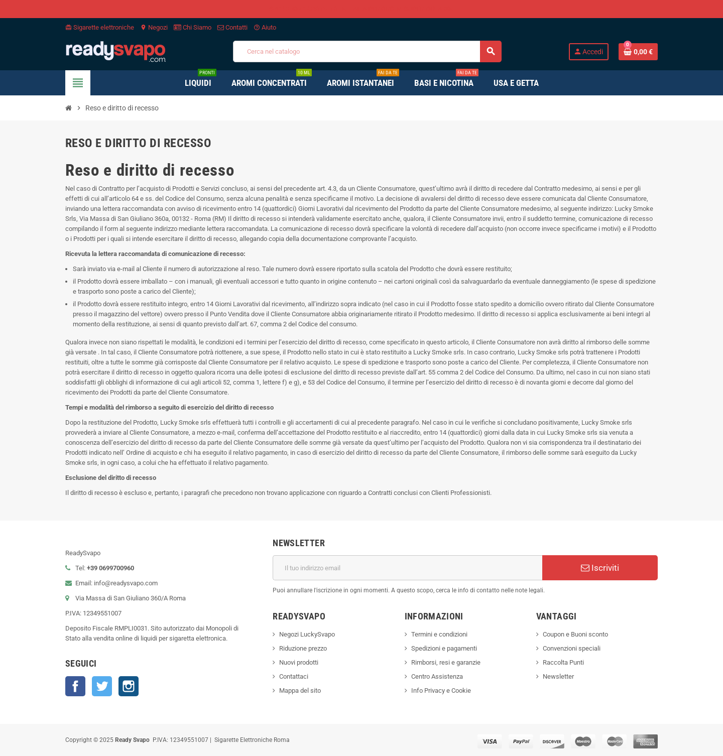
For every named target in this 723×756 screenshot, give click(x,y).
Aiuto (265, 27)
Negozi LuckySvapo (307, 634)
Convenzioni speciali (571, 648)
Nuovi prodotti (298, 662)
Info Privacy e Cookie (441, 690)
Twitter (102, 686)
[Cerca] (367, 51)
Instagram (128, 686)
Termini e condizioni (439, 634)
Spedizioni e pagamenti (444, 648)
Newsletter (558, 676)
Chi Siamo (192, 27)
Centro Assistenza (437, 676)
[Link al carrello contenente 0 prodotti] (638, 51)
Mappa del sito (300, 690)
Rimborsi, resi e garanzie (445, 662)
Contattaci (293, 676)
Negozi (154, 27)
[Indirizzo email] (407, 567)
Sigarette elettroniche (99, 27)
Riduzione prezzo (303, 648)
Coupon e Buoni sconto (575, 634)
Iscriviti (600, 568)
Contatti (232, 27)
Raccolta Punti (563, 662)
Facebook (75, 686)
